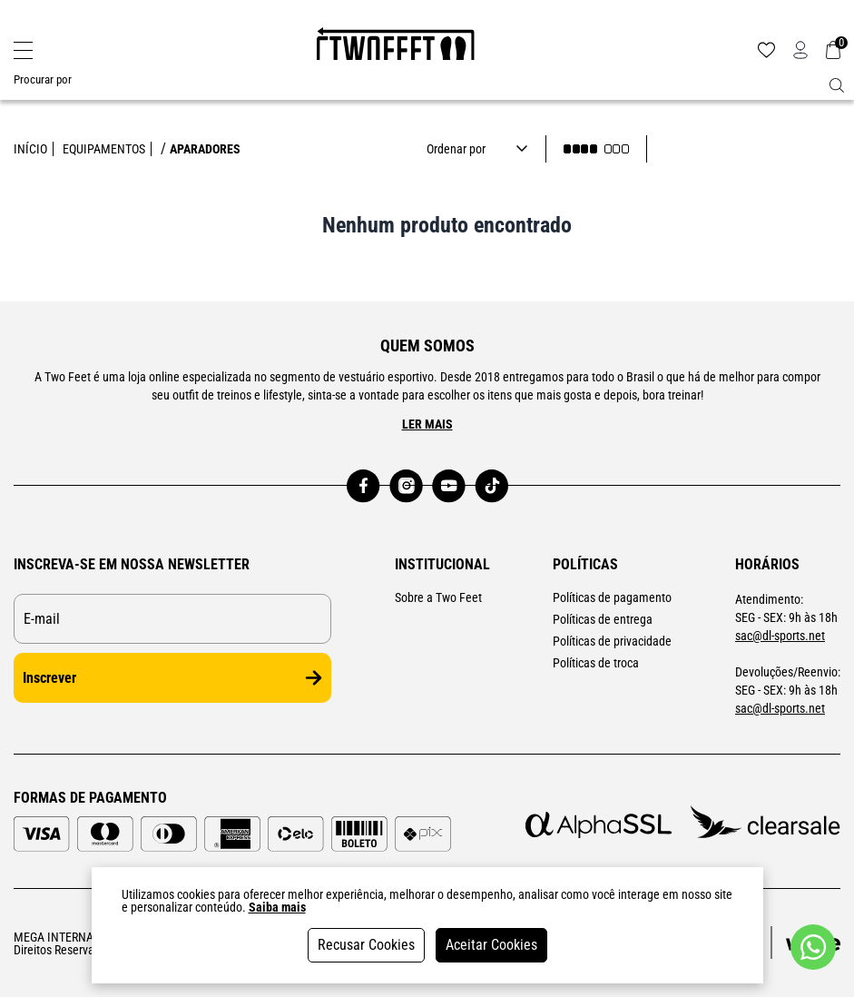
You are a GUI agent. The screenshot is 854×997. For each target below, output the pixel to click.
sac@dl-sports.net (780, 635)
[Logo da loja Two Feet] (396, 50)
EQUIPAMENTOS (104, 149)
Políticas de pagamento (612, 597)
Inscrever (172, 677)
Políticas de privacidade (612, 641)
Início (30, 149)
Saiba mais (277, 907)
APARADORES (205, 149)
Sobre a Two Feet (438, 597)
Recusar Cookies (366, 944)
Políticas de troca (596, 663)
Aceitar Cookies (491, 944)
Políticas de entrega (603, 619)
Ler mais (427, 424)
